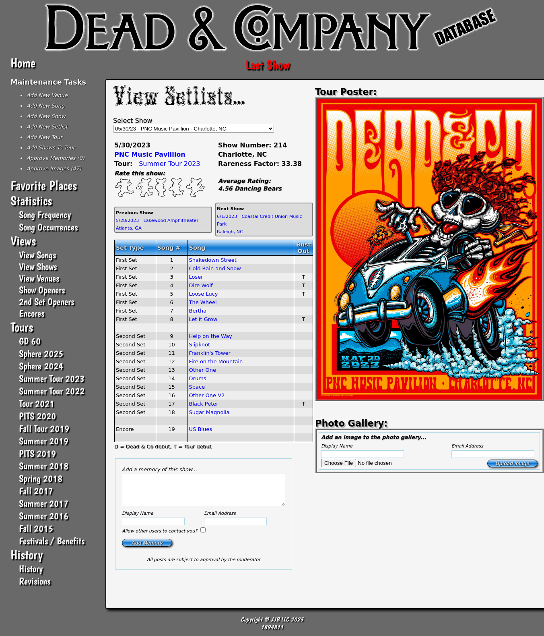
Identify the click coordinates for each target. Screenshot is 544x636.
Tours (21, 327)
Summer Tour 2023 (51, 378)
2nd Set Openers (46, 301)
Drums (197, 378)
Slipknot (199, 345)
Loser (196, 277)
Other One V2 (207, 395)
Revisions (34, 581)
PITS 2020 (37, 416)
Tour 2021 (36, 403)
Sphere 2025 (41, 353)
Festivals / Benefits (51, 541)
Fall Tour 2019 (44, 428)
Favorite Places (43, 185)
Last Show (267, 65)
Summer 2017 (43, 503)
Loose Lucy (203, 294)
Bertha (198, 311)
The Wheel (203, 302)
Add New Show (46, 116)
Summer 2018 (43, 466)
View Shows (38, 266)
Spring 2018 (40, 478)
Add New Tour (44, 137)
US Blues (200, 429)
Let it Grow (203, 319)
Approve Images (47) (54, 169)
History (26, 554)
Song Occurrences (48, 227)
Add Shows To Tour (51, 148)
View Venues (39, 278)
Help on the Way (210, 336)
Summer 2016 (43, 516)
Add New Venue (47, 95)
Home (22, 62)
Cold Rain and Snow (215, 268)
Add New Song (45, 106)
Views (23, 241)
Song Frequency (45, 214)
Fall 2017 (36, 491)
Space (197, 387)
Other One (202, 370)
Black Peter (203, 404)
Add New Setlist (47, 127)
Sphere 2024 (41, 366)
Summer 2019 (43, 441)
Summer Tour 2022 (51, 391)
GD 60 (30, 341)
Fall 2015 (36, 528)
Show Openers (42, 290)
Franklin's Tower (210, 353)
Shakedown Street (213, 260)
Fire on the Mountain (216, 361)
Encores (31, 313)
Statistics (31, 200)
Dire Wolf (201, 285)
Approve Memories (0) (55, 158)
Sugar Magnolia (209, 412)
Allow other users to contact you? (160, 537)
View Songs (37, 255)
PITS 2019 (37, 453)
